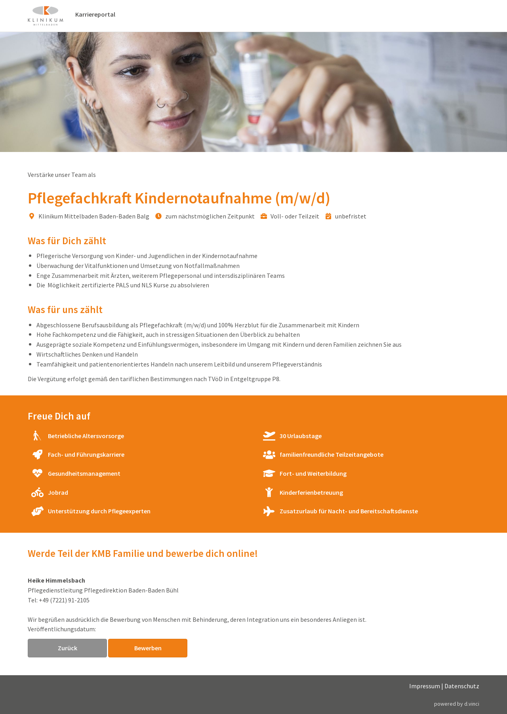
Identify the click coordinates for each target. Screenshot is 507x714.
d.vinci (471, 703)
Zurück (67, 648)
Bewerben (148, 648)
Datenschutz (461, 686)
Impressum (424, 686)
